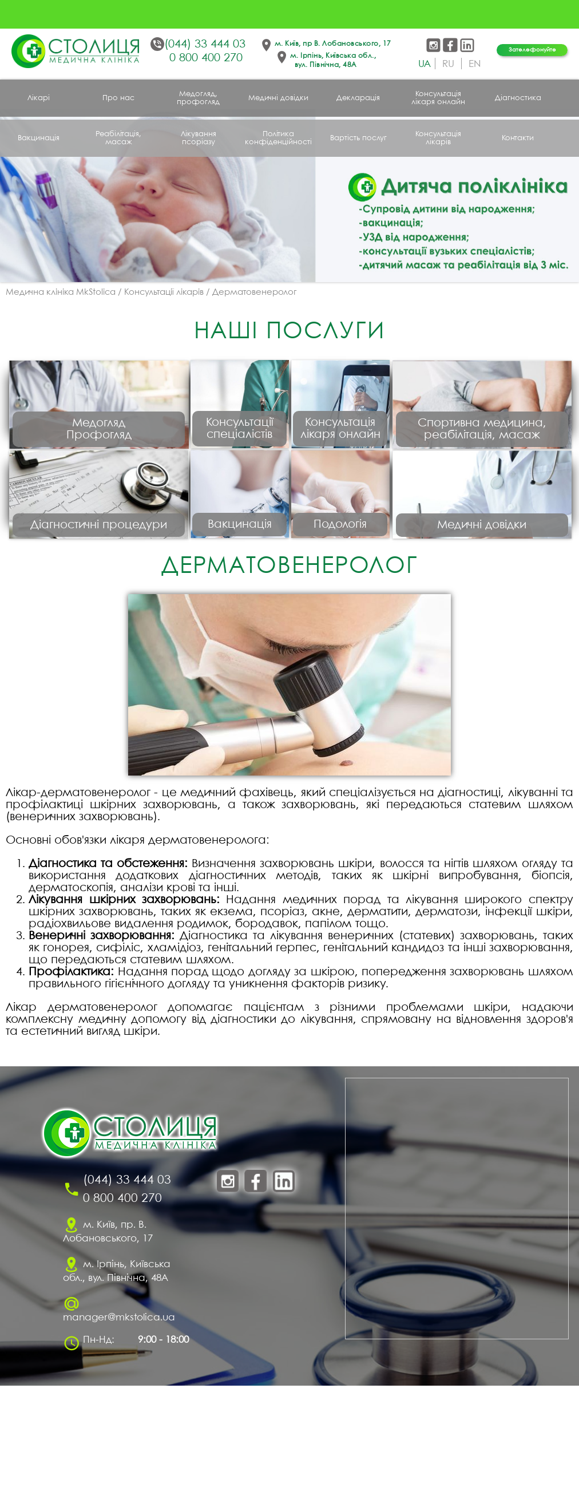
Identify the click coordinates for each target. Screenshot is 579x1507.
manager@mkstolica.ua (119, 1439)
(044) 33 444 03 (204, 44)
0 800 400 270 (206, 58)
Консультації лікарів (164, 292)
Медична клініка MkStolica (61, 292)
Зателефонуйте (532, 50)
